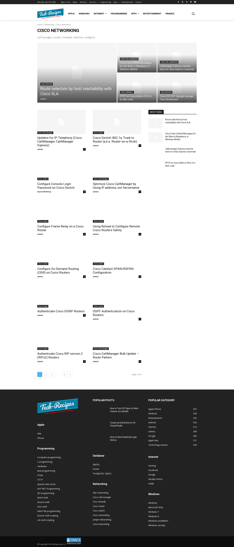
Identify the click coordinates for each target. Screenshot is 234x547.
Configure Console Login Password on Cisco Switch (55, 185)
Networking (49, 24)
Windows (152, 502)
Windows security (156, 525)
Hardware (42, 466)
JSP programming (45, 493)
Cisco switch (98, 133)
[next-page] (70, 374)
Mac (39, 433)
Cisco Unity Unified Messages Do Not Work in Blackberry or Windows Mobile (180, 136)
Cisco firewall (127, 92)
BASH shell (42, 497)
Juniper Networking (102, 519)
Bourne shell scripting (47, 515)
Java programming (46, 470)
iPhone (40, 438)
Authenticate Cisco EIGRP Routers (61, 311)
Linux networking (101, 524)
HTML (40, 475)
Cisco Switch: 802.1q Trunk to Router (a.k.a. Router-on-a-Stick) (115, 139)
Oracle (96, 469)
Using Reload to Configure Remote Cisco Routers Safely (116, 228)
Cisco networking (101, 515)
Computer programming (49, 457)
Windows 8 (153, 516)
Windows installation (158, 520)
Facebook (153, 470)
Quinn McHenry (44, 192)
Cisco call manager (129, 59)
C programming (44, 461)
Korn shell (42, 506)
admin (40, 149)
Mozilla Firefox (155, 479)
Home (40, 24)
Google (151, 474)
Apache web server (46, 484)
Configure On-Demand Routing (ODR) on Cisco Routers (58, 270)
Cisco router (46, 84)
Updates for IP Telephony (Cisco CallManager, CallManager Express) (59, 141)
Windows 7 (153, 511)
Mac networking (100, 492)
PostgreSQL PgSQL (102, 473)
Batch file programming (48, 511)
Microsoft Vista (155, 507)
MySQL (96, 464)
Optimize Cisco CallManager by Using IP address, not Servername (116, 185)
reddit (151, 483)
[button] (193, 13)
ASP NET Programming (48, 488)
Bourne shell (43, 502)
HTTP (40, 479)
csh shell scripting (45, 520)
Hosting (152, 465)
